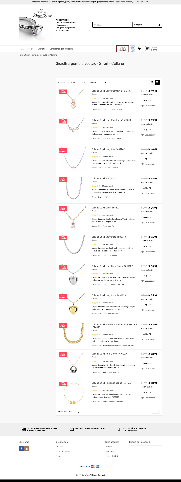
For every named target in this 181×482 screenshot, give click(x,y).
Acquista (147, 100)
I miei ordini (109, 451)
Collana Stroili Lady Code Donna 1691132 (112, 266)
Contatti (41, 49)
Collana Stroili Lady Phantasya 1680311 (111, 120)
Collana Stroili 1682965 (103, 178)
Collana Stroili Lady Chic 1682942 (108, 149)
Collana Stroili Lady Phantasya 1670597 (111, 91)
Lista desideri (148, 106)
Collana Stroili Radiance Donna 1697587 (111, 383)
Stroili (150, 95)
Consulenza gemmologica (61, 49)
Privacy (58, 456)
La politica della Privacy (124, 2)
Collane (94, 94)
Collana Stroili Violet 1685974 (106, 207)
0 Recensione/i (107, 98)
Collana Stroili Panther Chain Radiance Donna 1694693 (114, 326)
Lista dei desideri (111, 456)
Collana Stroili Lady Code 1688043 (109, 237)
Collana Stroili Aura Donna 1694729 (109, 353)
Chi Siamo (59, 447)
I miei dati (108, 447)
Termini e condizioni (63, 451)
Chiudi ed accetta (142, 2)
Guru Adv (85, 475)
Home (30, 49)
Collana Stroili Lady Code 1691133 (109, 295)
